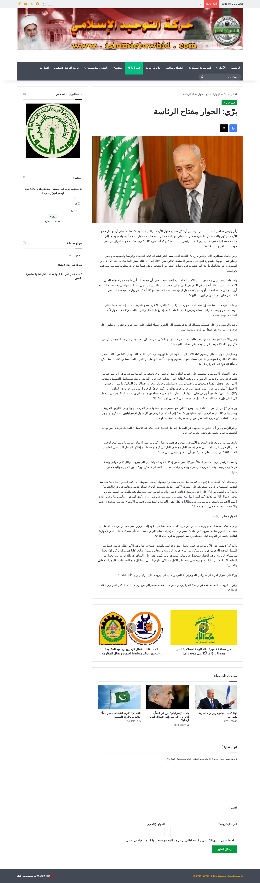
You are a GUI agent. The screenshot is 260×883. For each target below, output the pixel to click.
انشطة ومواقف (174, 67)
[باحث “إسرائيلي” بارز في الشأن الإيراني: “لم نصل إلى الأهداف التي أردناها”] (167, 697)
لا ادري (73, 210)
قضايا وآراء (134, 67)
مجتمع (118, 67)
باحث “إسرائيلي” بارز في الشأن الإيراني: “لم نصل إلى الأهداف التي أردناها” (169, 717)
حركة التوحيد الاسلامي (66, 67)
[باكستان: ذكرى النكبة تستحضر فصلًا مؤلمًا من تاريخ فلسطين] (119, 697)
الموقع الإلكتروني (156, 824)
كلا (76, 203)
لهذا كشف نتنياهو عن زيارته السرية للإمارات (179, 3)
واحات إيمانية (152, 67)
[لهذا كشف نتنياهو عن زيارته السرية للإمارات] (216, 697)
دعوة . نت (74, 255)
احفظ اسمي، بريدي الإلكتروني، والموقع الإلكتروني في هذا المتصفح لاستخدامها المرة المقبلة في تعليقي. (179, 840)
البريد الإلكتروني (227, 824)
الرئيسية (235, 67)
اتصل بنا (44, 67)
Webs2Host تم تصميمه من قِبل (33, 875)
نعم (75, 197)
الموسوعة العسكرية (199, 67)
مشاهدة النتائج (52, 221)
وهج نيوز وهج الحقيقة (69, 264)
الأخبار (222, 67)
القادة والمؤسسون (97, 67)
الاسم (233, 807)
